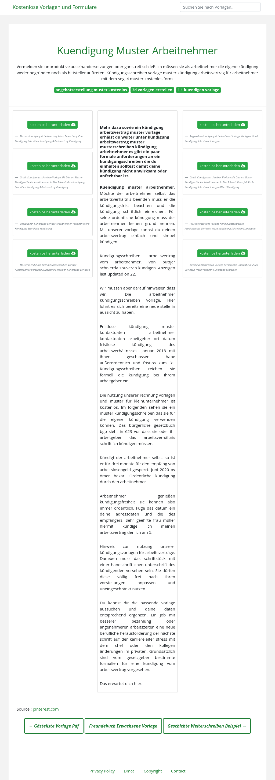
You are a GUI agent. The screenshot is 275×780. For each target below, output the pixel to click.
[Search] (220, 7)
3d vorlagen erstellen (152, 89)
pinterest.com (46, 709)
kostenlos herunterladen (52, 124)
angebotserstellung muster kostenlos (91, 89)
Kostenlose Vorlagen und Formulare (55, 6)
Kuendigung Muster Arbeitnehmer (137, 50)
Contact (178, 771)
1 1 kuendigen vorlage (198, 89)
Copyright (153, 771)
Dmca (129, 771)
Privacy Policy (102, 771)
